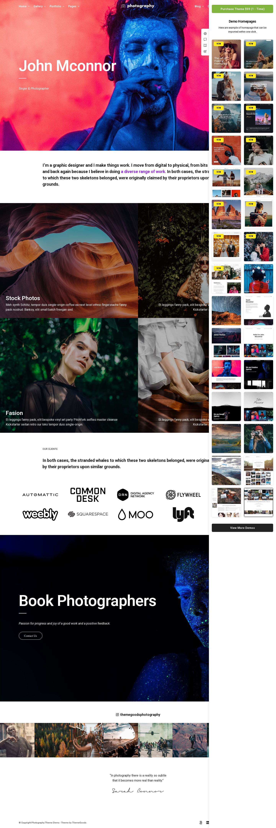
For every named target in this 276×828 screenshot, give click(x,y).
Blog (198, 6)
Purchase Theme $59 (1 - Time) (242, 9)
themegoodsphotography (138, 715)
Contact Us (30, 635)
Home (22, 6)
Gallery (38, 6)
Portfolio (55, 6)
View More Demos (242, 528)
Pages (72, 6)
